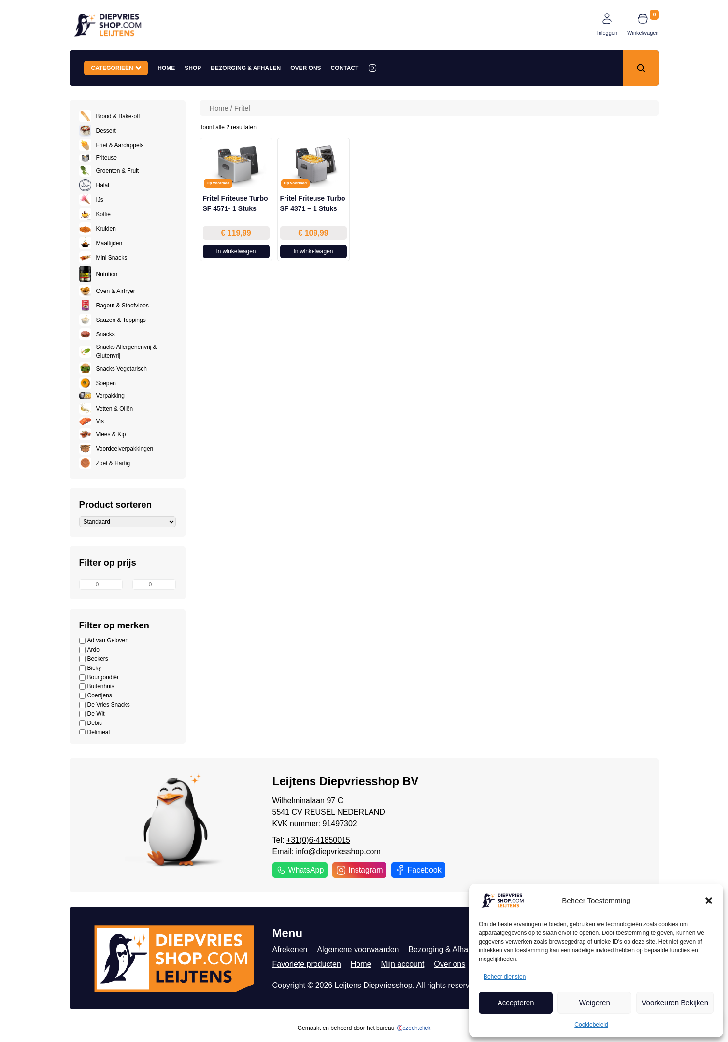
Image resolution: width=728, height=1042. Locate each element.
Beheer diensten (505, 976)
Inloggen (607, 33)
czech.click (413, 1028)
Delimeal (94, 732)
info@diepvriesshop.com (338, 851)
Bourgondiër (99, 677)
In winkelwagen (236, 251)
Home (166, 68)
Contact (345, 68)
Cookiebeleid (591, 1024)
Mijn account (403, 964)
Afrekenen (290, 949)
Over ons (305, 68)
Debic (90, 723)
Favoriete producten (306, 964)
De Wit (92, 714)
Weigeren (594, 1003)
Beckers (93, 659)
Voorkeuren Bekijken (675, 1003)
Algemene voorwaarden (358, 949)
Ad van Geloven (103, 641)
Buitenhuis (96, 686)
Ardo (89, 650)
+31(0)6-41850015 (318, 840)
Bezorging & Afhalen (246, 68)
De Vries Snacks (104, 705)
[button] (709, 900)
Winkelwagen (642, 33)
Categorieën (116, 67)
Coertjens (95, 696)
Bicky (90, 668)
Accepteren (516, 1003)
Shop (193, 68)
